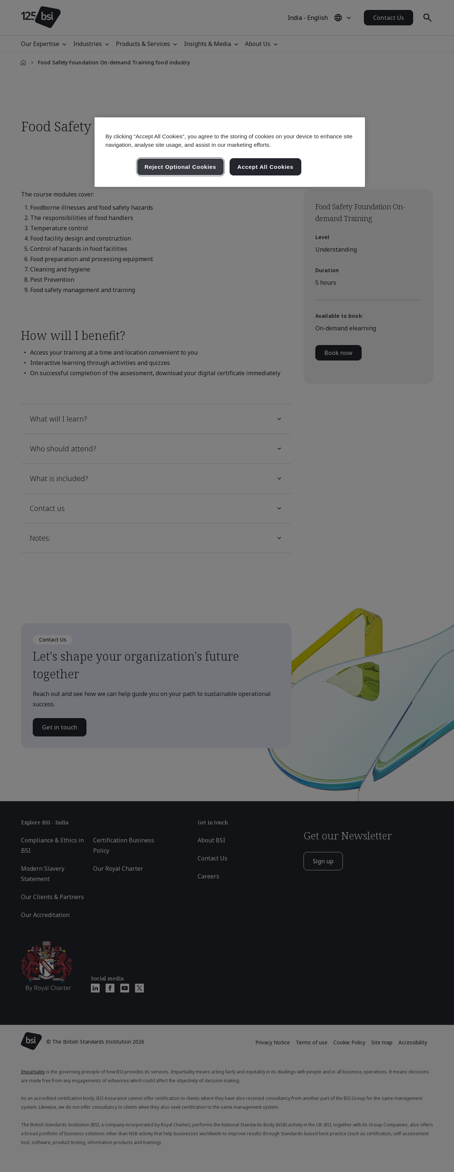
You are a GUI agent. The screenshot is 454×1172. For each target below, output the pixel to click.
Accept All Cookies (265, 167)
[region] (230, 152)
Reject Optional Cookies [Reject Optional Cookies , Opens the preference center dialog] (180, 167)
